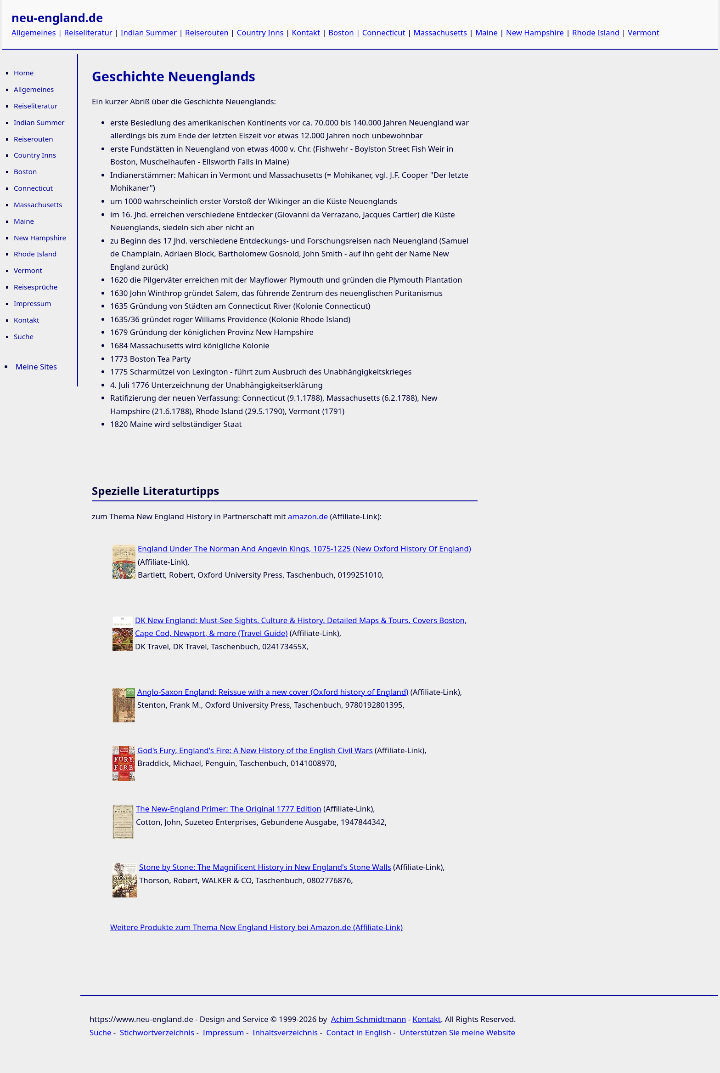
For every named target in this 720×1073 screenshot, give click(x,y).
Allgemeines (33, 32)
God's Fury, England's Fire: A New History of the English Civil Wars (255, 750)
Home (24, 72)
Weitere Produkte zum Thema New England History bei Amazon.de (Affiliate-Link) (256, 927)
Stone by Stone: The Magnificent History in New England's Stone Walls (265, 867)
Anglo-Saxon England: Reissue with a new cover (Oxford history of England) (272, 692)
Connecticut (383, 32)
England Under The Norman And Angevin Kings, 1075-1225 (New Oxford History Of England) (304, 548)
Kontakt (306, 32)
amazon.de (308, 516)
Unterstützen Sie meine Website (457, 1032)
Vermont (643, 32)
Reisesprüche (35, 286)
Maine (486, 32)
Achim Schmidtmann (368, 1019)
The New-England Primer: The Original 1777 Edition (228, 808)
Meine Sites (36, 366)
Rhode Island (595, 32)
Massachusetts (440, 32)
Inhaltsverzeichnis (285, 1032)
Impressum (32, 303)
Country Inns (260, 32)
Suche (24, 336)
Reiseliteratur (88, 32)
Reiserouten (207, 32)
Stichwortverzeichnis (157, 1032)
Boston (341, 32)
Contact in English (358, 1032)
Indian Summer (149, 32)
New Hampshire (535, 32)
